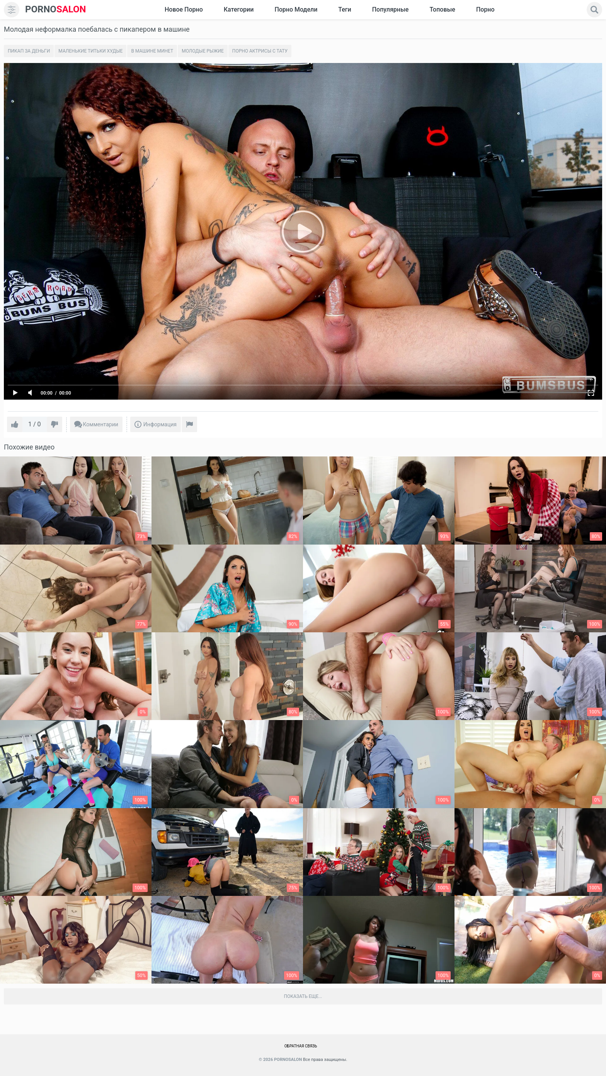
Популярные (390, 9)
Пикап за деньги (29, 51)
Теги (344, 9)
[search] (594, 9)
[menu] (11, 9)
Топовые (442, 9)
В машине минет (152, 51)
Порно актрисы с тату (260, 51)
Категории (239, 9)
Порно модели (295, 9)
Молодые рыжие (203, 51)
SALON (55, 9)
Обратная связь (300, 1046)
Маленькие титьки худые (90, 51)
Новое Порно (184, 9)
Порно (485, 9)
